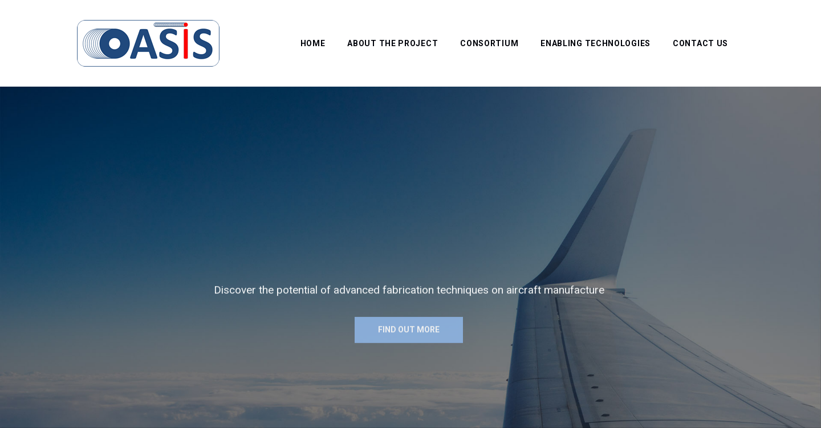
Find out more (409, 333)
